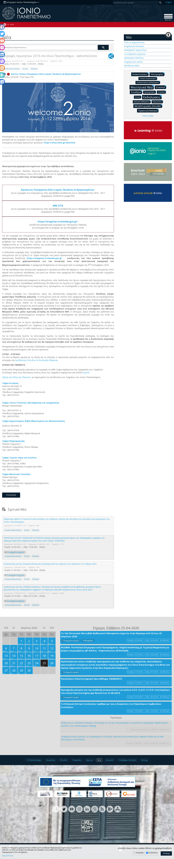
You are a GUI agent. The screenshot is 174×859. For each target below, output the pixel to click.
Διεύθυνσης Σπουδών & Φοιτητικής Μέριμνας (36, 360)
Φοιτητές (110, 760)
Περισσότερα (7, 856)
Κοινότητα (50, 760)
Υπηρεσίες (76, 760)
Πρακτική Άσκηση (148, 110)
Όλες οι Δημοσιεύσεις (134, 42)
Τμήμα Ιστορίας (10, 383)
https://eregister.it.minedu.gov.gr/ (58, 221)
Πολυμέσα (88, 640)
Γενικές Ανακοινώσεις (11, 69)
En (168, 2)
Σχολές (86, 372)
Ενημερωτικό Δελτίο (133, 61)
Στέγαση (34, 69)
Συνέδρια (136, 92)
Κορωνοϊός (158, 101)
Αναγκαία (140, 852)
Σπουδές (63, 760)
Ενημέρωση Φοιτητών (134, 46)
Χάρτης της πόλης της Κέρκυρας (16, 377)
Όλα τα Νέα (147, 115)
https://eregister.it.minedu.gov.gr (46, 258)
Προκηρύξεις (150, 92)
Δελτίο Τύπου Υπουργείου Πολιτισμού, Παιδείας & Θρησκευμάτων (42, 74)
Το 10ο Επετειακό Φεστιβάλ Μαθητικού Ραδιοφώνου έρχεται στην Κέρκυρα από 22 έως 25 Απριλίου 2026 (111, 635)
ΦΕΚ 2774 (58, 205)
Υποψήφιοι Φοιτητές (127, 760)
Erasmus (161, 87)
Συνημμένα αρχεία (15, 552)
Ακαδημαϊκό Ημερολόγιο (135, 50)
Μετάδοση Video (132, 65)
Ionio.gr (144, 760)
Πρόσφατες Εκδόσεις (134, 57)
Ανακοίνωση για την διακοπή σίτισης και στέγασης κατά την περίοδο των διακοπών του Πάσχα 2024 (50, 563)
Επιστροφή (11, 495)
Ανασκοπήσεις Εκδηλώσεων (148, 82)
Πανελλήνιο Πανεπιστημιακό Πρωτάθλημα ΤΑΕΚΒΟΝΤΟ (91, 678)
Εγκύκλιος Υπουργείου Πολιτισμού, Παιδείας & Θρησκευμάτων (58, 189)
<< (6, 627)
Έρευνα (89, 760)
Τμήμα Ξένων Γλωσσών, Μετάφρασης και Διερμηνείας (31, 402)
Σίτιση (25, 69)
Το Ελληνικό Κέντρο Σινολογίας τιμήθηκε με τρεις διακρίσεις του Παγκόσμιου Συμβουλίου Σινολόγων (111, 705)
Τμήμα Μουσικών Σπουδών (16, 474)
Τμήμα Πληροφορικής (13, 441)
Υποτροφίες (158, 74)
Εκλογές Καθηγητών (142, 101)
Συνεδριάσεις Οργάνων (135, 54)
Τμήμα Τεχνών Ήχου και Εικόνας (19, 457)
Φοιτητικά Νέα (142, 87)
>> (52, 627)
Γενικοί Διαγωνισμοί (148, 78)
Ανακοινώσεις (140, 74)
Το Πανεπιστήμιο (34, 760)
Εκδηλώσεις (152, 97)
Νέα (12, 25)
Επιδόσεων (153, 852)
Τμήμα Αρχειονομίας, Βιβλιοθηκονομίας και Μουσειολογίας (34, 421)
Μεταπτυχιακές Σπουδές (148, 106)
